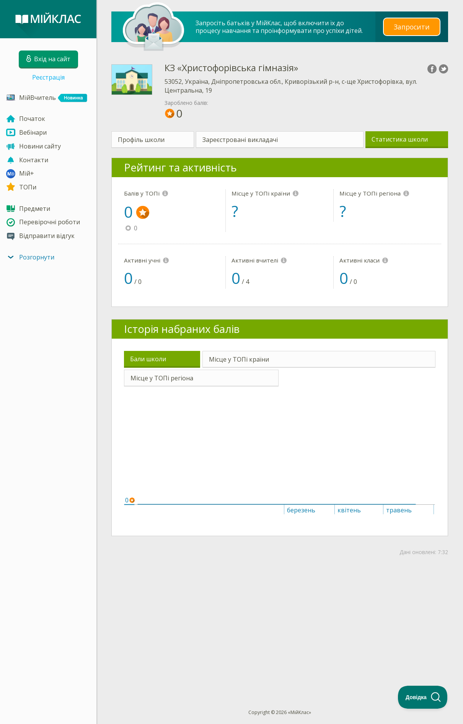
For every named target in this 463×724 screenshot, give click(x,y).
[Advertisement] (280, 619)
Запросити (412, 26)
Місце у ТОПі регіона (161, 378)
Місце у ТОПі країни (239, 359)
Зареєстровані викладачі (240, 139)
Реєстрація (48, 77)
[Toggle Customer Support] (423, 697)
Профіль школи (141, 139)
